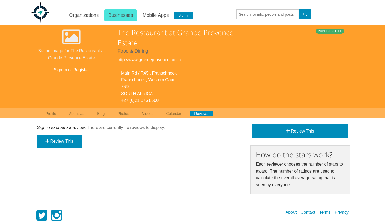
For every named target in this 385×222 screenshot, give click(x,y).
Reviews (201, 113)
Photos (123, 113)
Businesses (120, 15)
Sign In (183, 15)
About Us (76, 113)
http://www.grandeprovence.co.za (149, 59)
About (291, 212)
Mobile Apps (155, 15)
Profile (50, 113)
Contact (308, 212)
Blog (101, 113)
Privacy (342, 212)
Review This (59, 141)
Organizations (83, 15)
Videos (147, 113)
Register (81, 70)
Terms (325, 212)
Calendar (173, 113)
